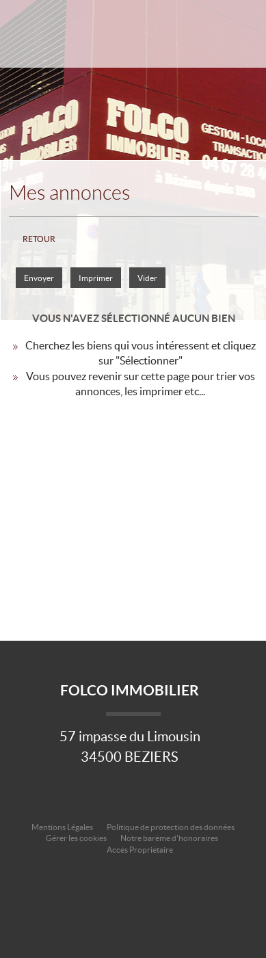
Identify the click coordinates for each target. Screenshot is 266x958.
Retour (39, 239)
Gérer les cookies (76, 838)
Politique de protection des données (171, 827)
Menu (241, 46)
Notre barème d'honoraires (170, 838)
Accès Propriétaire (140, 849)
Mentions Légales (62, 827)
